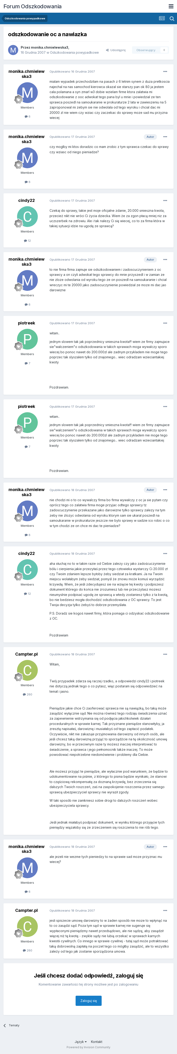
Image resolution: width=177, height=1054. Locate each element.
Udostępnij (116, 50)
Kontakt (96, 1042)
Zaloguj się (88, 1001)
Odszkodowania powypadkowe (74, 52)
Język (81, 1042)
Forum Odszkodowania (32, 6)
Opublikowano (72, 71)
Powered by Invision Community (88, 1047)
